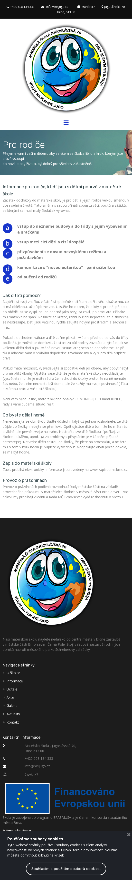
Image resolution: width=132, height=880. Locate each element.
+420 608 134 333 (19, 6)
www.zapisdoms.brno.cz (109, 469)
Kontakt (13, 721)
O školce (13, 672)
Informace (15, 680)
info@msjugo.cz (54, 6)
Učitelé (12, 689)
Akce (10, 697)
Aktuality (13, 713)
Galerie (12, 705)
